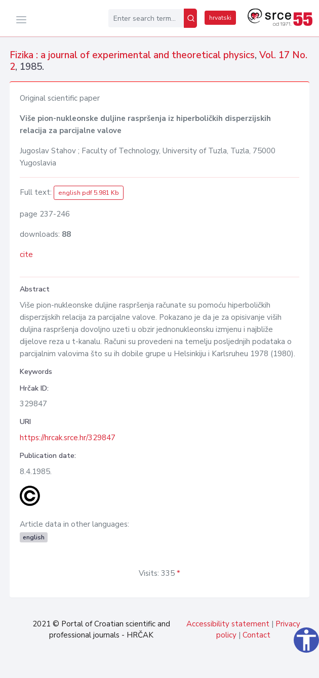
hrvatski (220, 18)
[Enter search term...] (146, 18)
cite (26, 254)
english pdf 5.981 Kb (88, 193)
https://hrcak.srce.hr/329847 (67, 438)
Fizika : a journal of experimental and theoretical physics (132, 55)
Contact (256, 635)
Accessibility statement (227, 624)
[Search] (190, 18)
